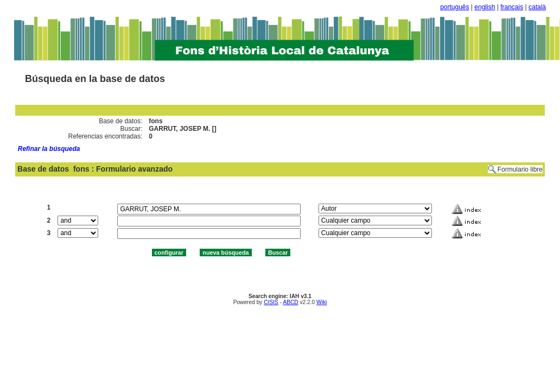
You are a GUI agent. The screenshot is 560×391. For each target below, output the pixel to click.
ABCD (290, 302)
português (454, 7)
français (511, 7)
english (484, 7)
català (537, 7)
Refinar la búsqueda (49, 149)
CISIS (271, 302)
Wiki (321, 302)
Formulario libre (520, 169)
